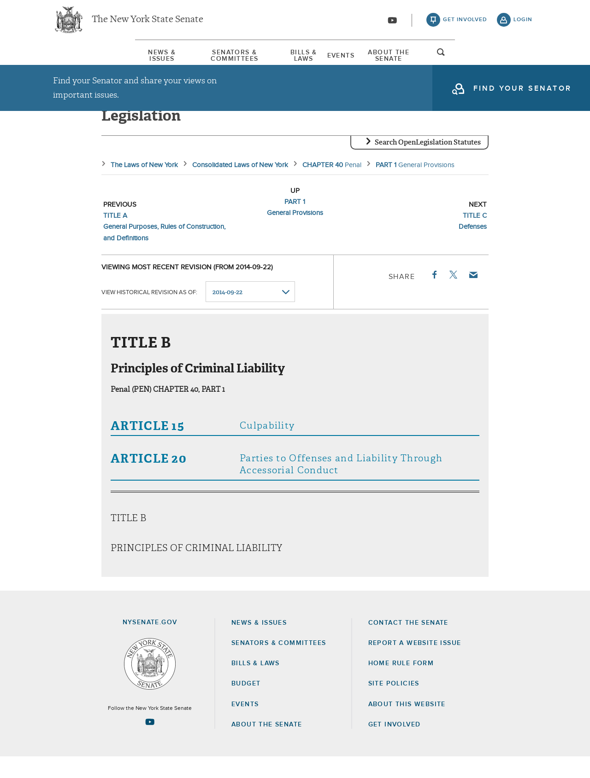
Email (473, 296)
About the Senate (266, 746)
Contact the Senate (408, 644)
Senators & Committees (190, 59)
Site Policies (393, 705)
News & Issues (80, 59)
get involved (465, 23)
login (522, 23)
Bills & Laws (297, 59)
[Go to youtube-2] (392, 23)
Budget (245, 705)
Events (369, 59)
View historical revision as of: (149, 313)
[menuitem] (80, 59)
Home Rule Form (401, 684)
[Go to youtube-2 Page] (150, 743)
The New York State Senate (147, 23)
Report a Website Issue (414, 664)
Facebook (434, 296)
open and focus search (523, 61)
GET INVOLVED (394, 746)
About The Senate (453, 59)
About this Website (407, 725)
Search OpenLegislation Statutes (428, 163)
